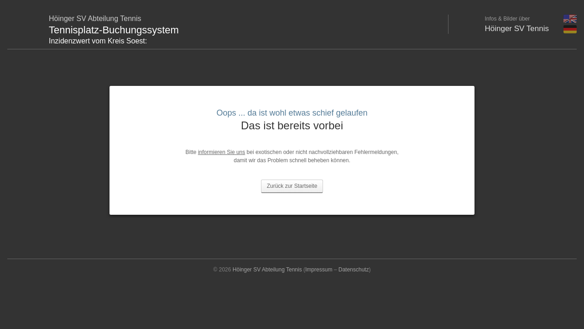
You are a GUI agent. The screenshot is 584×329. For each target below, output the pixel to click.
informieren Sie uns (221, 152)
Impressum (318, 269)
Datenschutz (354, 269)
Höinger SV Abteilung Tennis (267, 269)
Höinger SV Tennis (517, 28)
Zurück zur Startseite (292, 186)
